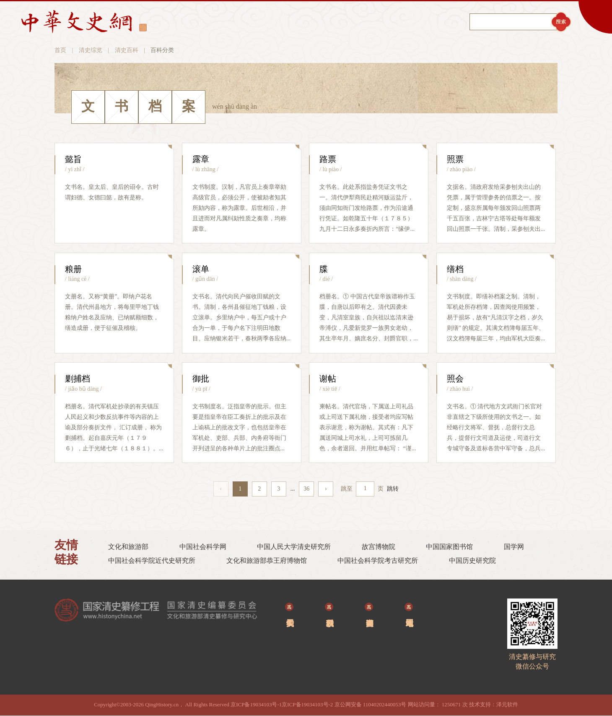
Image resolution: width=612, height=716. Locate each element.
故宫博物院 (378, 547)
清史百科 (126, 50)
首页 (60, 50)
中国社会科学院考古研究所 (377, 560)
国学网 (514, 547)
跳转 (393, 489)
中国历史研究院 (472, 560)
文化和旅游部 (128, 547)
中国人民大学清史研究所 (294, 547)
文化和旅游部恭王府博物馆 (266, 560)
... (292, 489)
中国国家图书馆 (449, 547)
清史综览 (90, 50)
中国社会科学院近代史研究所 (151, 560)
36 (306, 489)
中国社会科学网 (202, 547)
